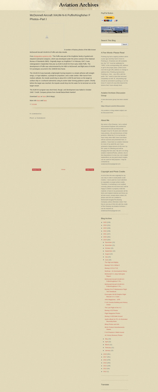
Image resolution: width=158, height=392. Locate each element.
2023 (105, 228)
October (107, 248)
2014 (105, 366)
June (106, 260)
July (106, 257)
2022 (105, 231)
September (108, 251)
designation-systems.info (42, 56)
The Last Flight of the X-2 (113, 307)
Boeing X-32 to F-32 (111, 268)
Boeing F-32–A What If (112, 265)
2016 (105, 360)
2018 (105, 354)
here (38, 96)
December (108, 242)
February (108, 347)
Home (63, 169)
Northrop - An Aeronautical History (116, 271)
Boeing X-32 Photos (111, 310)
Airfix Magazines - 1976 (112, 299)
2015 (105, 363)
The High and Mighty (111, 262)
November (108, 245)
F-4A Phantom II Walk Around (114, 332)
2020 (105, 237)
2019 (105, 240)
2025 (105, 222)
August (107, 254)
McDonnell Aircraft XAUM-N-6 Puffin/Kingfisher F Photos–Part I (60, 17)
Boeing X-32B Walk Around (113, 316)
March (107, 344)
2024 (105, 225)
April (106, 342)
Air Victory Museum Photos (113, 335)
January (107, 350)
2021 (105, 234)
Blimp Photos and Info (112, 324)
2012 (105, 371)
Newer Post (36, 170)
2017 (105, 357)
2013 (105, 368)
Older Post (89, 170)
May (106, 339)
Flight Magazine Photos (112, 313)
